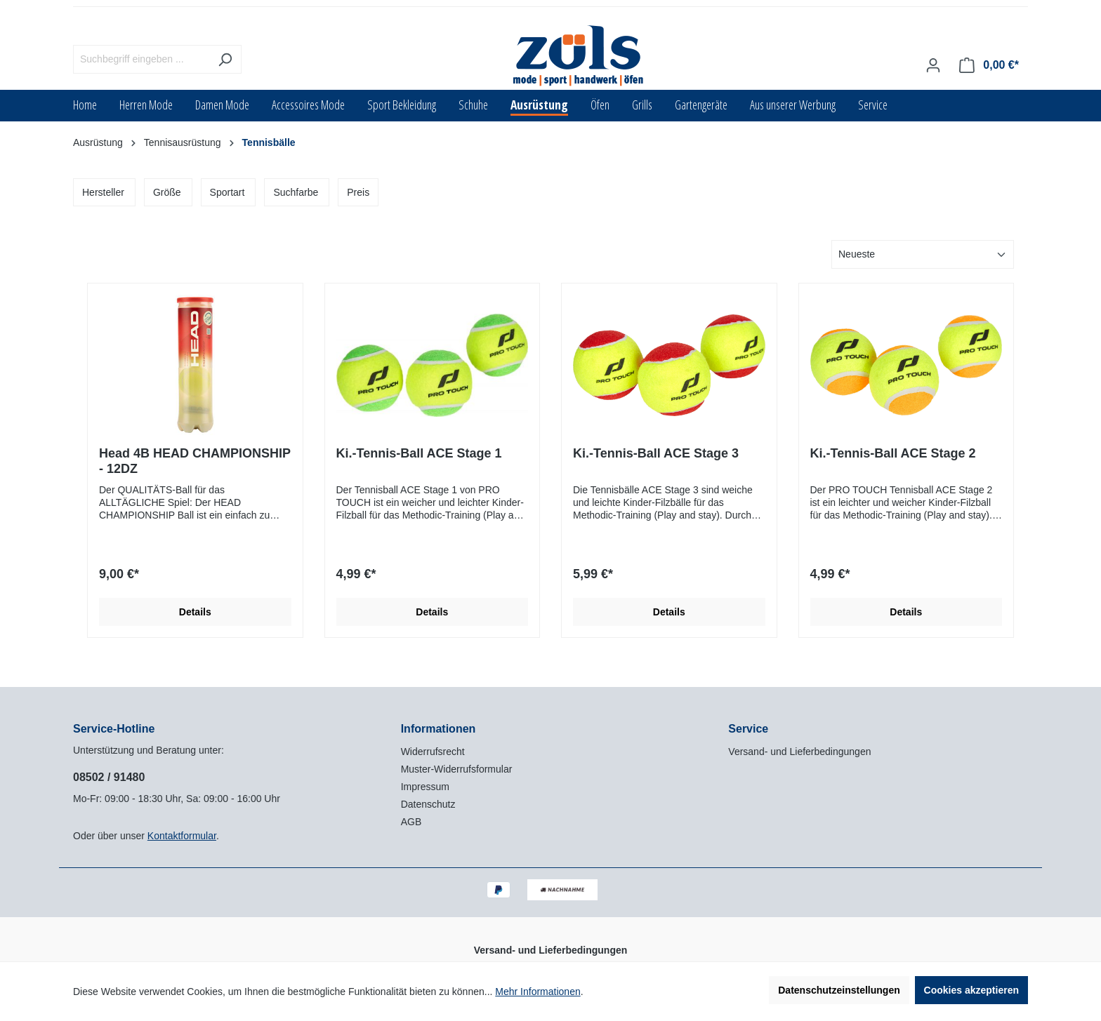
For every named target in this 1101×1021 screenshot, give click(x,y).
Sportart (227, 192)
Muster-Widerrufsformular (457, 769)
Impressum (425, 786)
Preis (358, 192)
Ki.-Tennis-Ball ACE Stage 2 (893, 453)
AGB (411, 821)
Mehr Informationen (537, 991)
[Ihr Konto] (933, 65)
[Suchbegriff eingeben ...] (141, 59)
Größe (167, 192)
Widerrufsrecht (433, 751)
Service (748, 729)
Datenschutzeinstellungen (838, 990)
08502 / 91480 (109, 777)
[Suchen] (225, 59)
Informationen (438, 729)
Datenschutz (428, 804)
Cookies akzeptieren (971, 990)
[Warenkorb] (989, 65)
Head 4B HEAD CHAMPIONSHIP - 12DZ (195, 461)
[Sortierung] (922, 254)
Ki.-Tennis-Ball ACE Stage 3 (656, 453)
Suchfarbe (295, 192)
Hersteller (103, 192)
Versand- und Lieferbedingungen (799, 751)
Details (195, 612)
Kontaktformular (181, 835)
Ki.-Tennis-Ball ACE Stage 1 (419, 453)
